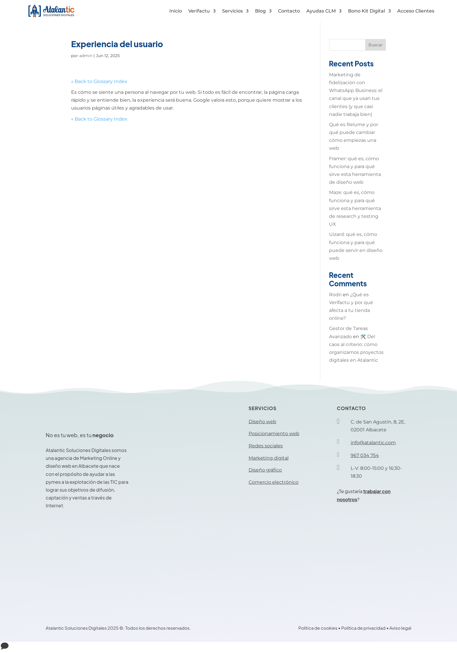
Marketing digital (269, 458)
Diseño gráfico (265, 470)
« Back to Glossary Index (99, 81)
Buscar (375, 44)
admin (85, 55)
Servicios (232, 11)
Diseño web (262, 421)
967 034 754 (365, 455)
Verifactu (199, 11)
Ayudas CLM (321, 11)
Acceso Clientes (415, 11)
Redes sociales (266, 446)
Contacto (289, 11)
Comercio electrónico (273, 482)
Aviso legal (400, 628)
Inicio (175, 11)
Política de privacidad (363, 628)
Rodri (335, 294)
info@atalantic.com (373, 442)
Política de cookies (318, 628)
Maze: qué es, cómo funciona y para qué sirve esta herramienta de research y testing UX (355, 208)
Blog (260, 11)
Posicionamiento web (274, 433)
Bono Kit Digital (366, 11)
